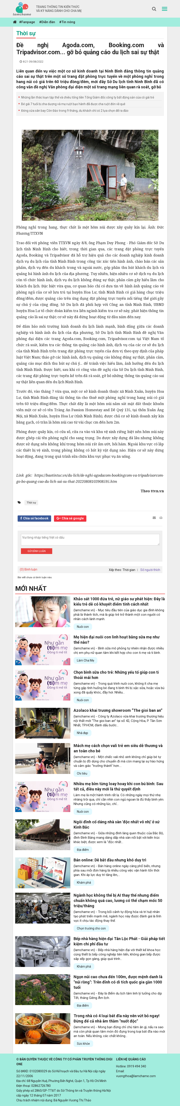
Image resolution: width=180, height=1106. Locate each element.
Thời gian (128, 570)
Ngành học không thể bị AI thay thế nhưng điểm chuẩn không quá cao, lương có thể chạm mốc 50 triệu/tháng (118, 900)
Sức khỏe (83, 1043)
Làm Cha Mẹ (85, 660)
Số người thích (150, 570)
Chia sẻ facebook (35, 518)
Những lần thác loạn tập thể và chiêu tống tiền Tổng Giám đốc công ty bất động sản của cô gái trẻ (87, 97)
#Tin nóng (67, 22)
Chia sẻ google (73, 518)
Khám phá (84, 882)
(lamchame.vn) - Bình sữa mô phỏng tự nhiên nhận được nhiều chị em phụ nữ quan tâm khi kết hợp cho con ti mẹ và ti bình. (119, 650)
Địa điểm (83, 849)
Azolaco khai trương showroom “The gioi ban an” (118, 710)
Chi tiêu (82, 773)
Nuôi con (83, 626)
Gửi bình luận (37, 551)
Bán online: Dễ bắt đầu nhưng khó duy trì (110, 860)
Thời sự (26, 33)
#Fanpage (27, 22)
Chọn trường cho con (91, 928)
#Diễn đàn (47, 22)
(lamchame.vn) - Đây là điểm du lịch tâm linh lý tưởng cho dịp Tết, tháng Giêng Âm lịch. (118, 995)
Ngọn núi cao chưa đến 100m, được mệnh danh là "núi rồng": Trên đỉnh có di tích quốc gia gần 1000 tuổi (118, 982)
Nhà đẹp (82, 733)
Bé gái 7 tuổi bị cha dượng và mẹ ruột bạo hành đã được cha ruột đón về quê (73, 104)
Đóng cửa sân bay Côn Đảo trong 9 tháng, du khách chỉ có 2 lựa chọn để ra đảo (74, 110)
